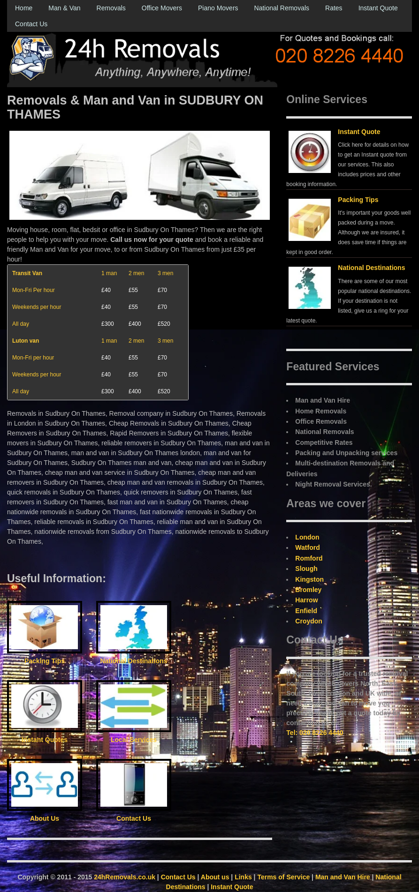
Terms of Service (283, 877)
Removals (111, 8)
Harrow (306, 600)
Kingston (309, 579)
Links (243, 877)
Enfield (306, 611)
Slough (306, 568)
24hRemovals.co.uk (124, 877)
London (307, 537)
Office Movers (162, 8)
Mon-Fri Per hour (33, 290)
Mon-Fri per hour (33, 357)
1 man (109, 273)
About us (215, 877)
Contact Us (31, 24)
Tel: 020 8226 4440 (314, 732)
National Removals (282, 8)
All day (20, 324)
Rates (334, 8)
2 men (136, 273)
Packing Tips (358, 199)
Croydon (308, 621)
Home (23, 8)
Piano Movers (218, 8)
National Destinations (371, 267)
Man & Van (64, 8)
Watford (307, 547)
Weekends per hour (36, 307)
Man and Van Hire (342, 877)
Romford (308, 558)
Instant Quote (378, 8)
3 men (165, 273)
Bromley (308, 589)
